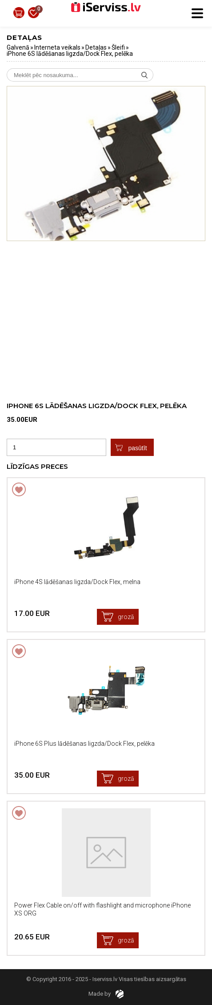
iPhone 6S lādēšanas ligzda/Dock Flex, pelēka (70, 54)
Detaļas (96, 47)
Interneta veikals (57, 47)
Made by (106, 993)
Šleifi (118, 47)
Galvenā (18, 47)
